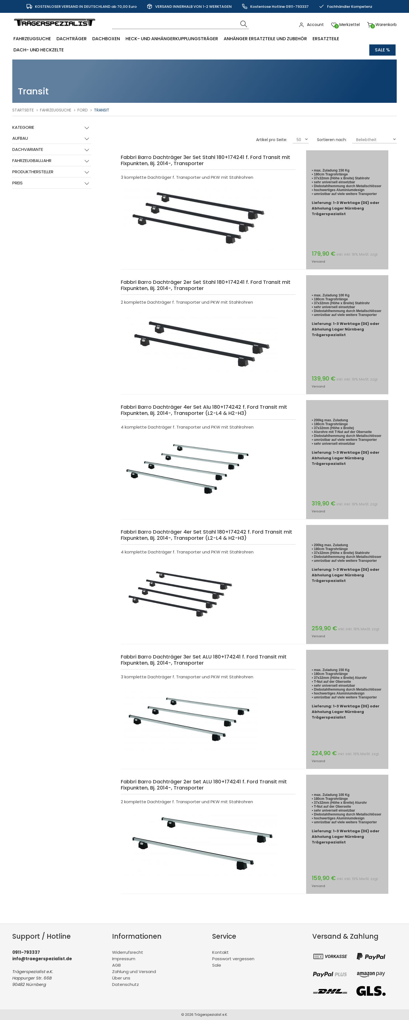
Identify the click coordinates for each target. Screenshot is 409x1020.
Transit (101, 110)
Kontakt (220, 952)
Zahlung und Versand (134, 971)
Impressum (123, 959)
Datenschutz (125, 984)
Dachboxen (106, 38)
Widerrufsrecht (127, 952)
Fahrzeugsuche (32, 38)
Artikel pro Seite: (271, 139)
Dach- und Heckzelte (38, 50)
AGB (116, 965)
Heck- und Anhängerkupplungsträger (172, 38)
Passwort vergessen (233, 959)
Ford (82, 110)
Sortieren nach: (332, 139)
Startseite (23, 110)
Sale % (382, 50)
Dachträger (71, 38)
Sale (216, 965)
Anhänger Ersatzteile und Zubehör (265, 38)
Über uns (121, 978)
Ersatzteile (326, 38)
